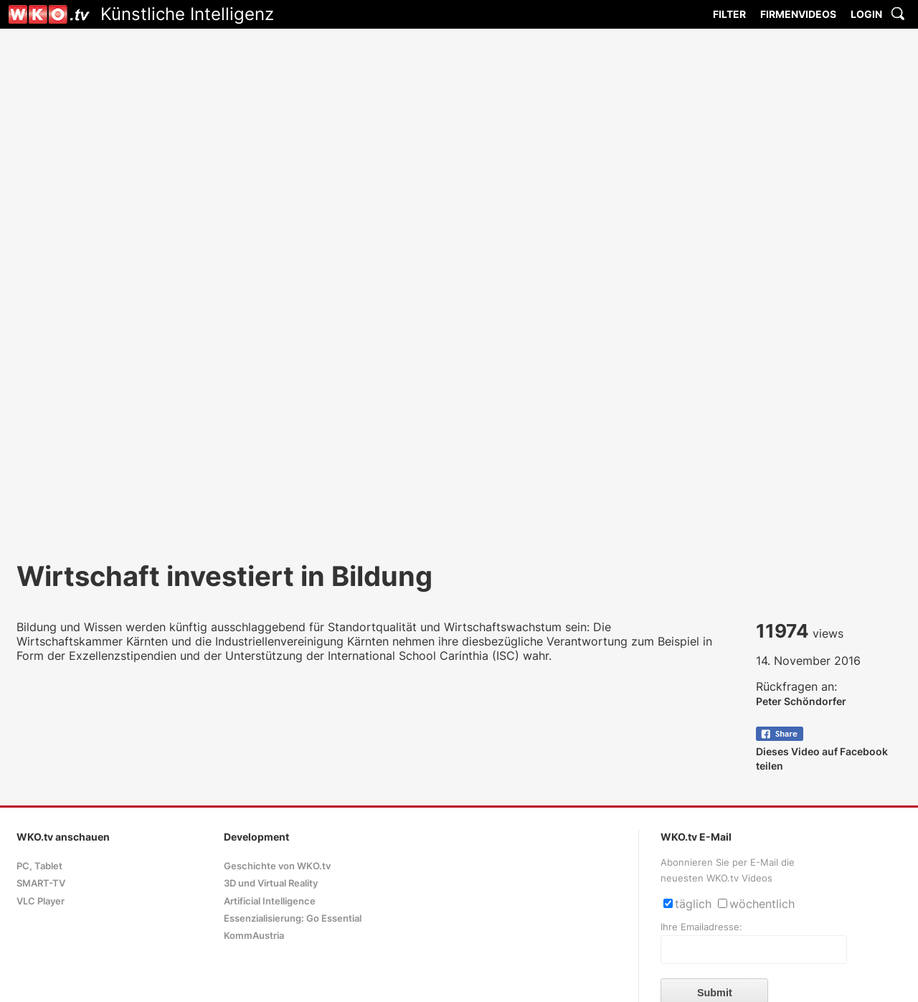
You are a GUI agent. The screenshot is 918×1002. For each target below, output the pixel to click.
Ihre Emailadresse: (701, 927)
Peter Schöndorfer (801, 701)
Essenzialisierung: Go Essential (292, 918)
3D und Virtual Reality (271, 883)
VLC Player (40, 901)
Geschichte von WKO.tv (277, 866)
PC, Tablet (39, 866)
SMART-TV (40, 883)
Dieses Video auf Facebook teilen (822, 751)
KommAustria (254, 935)
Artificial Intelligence (270, 901)
